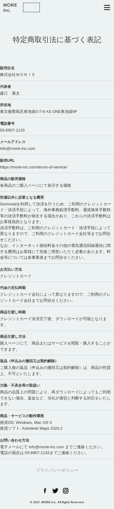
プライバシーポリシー (57, 470)
